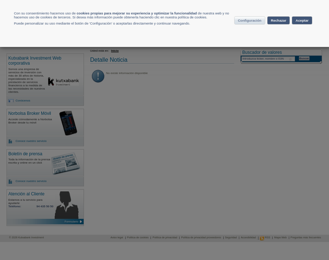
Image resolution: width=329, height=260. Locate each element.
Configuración (270, 30)
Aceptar (288, 44)
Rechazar (253, 44)
